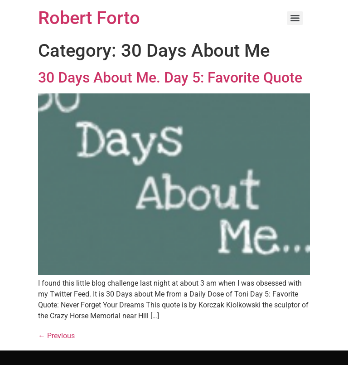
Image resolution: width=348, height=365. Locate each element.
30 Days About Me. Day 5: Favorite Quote (170, 77)
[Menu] (295, 18)
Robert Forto (89, 18)
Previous (56, 335)
